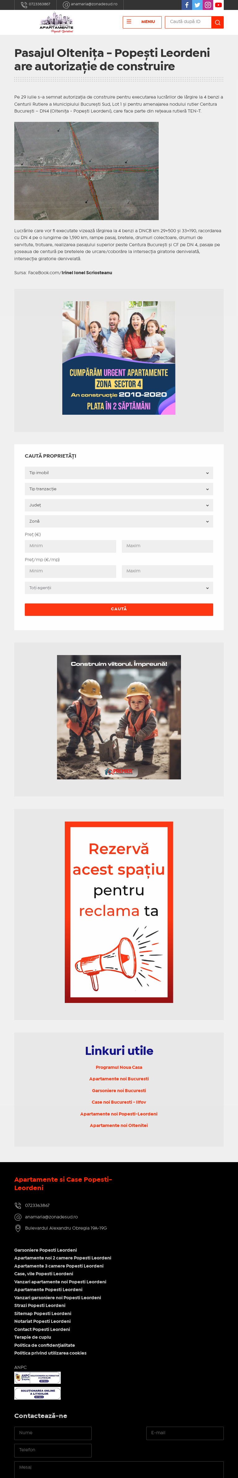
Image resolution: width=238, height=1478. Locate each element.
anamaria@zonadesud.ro (93, 5)
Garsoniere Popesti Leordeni (154, 1181)
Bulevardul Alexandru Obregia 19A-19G (66, 1230)
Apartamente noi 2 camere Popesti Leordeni (171, 1189)
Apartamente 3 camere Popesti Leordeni (168, 1197)
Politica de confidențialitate (153, 1276)
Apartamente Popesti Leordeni (157, 1221)
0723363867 (36, 5)
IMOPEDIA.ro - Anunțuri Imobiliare (108, 1461)
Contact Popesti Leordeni (151, 1261)
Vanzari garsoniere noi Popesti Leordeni (166, 1229)
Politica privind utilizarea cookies (159, 1284)
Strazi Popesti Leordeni (148, 1237)
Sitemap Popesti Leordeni (151, 1245)
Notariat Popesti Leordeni (151, 1253)
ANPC (129, 1298)
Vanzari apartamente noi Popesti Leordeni (169, 1213)
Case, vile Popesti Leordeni (152, 1205)
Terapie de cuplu (141, 1269)
